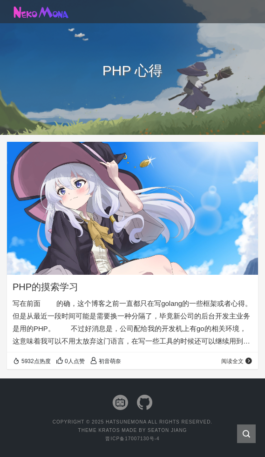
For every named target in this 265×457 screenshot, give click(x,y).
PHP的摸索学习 (45, 287)
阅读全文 (236, 361)
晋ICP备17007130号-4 (132, 438)
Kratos (109, 430)
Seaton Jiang (167, 430)
